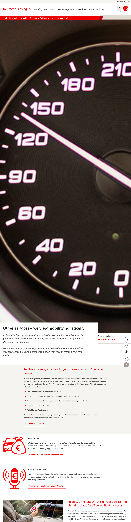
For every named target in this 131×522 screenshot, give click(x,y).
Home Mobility (15, 18)
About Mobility (96, 9)
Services (82, 9)
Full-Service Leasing (48, 18)
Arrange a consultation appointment (46, 455)
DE (125, 1)
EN (128, 1)
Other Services (64, 18)
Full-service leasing (34, 424)
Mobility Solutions (43, 9)
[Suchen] (119, 9)
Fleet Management (65, 9)
